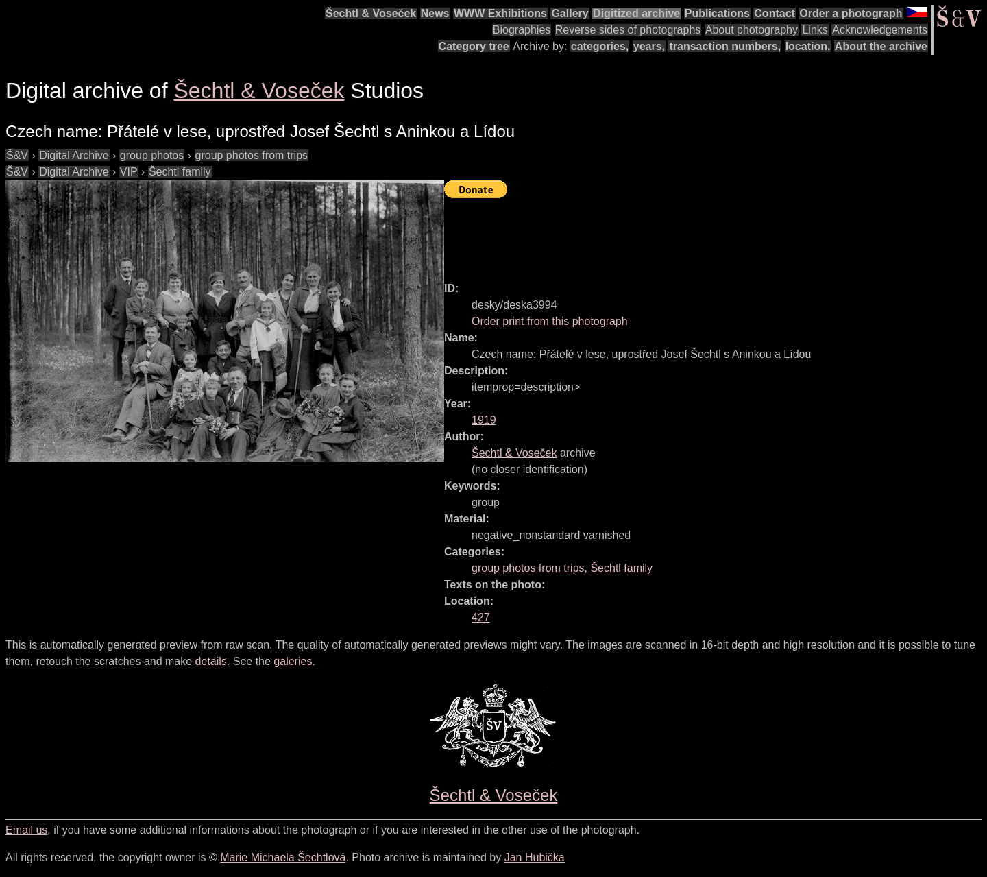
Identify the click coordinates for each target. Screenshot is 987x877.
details (211, 661)
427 (481, 617)
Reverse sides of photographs (628, 30)
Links (814, 30)
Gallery (569, 13)
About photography (751, 30)
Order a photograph (850, 13)
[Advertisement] (693, 234)
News (435, 13)
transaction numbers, (725, 46)
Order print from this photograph (550, 321)
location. (808, 46)
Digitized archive (636, 13)
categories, (600, 46)
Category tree (474, 46)
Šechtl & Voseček (371, 13)
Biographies (522, 30)
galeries (292, 661)
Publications (717, 13)
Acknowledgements (879, 30)
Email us (26, 830)
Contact (774, 13)
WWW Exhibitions (500, 13)
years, (649, 46)
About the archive (881, 46)
